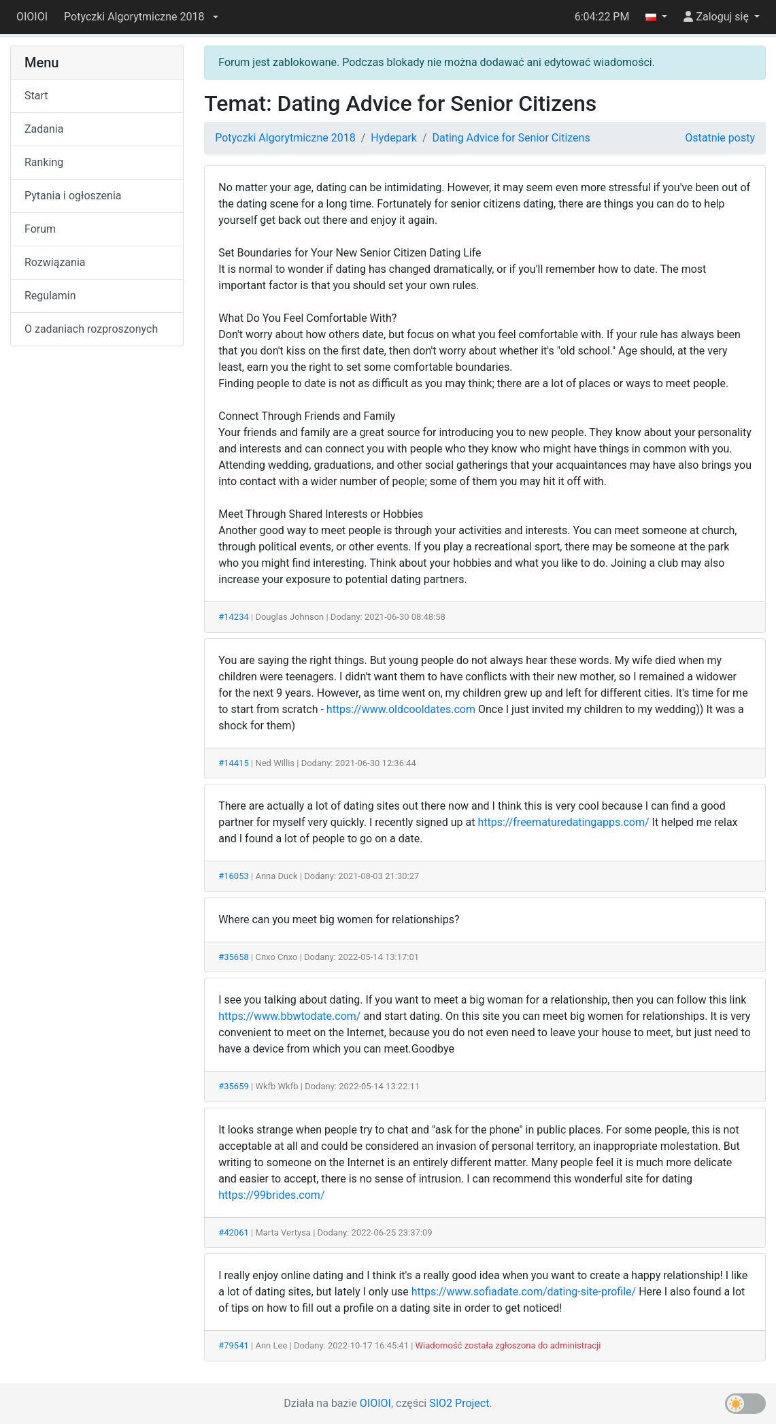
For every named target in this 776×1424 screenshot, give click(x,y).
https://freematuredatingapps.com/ (563, 822)
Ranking (43, 162)
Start (36, 95)
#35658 (233, 957)
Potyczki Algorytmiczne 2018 (285, 137)
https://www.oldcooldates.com (400, 709)
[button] (141, 17)
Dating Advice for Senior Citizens (511, 137)
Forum (40, 228)
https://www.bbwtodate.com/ (289, 1016)
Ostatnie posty (720, 137)
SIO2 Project (459, 1403)
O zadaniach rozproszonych (91, 328)
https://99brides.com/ (271, 1195)
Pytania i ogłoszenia (73, 195)
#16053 (233, 876)
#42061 (233, 1232)
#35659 (233, 1086)
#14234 (233, 617)
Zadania (43, 128)
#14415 (233, 763)
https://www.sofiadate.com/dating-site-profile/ (524, 1291)
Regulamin (50, 295)
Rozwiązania (54, 262)
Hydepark (394, 137)
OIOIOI (32, 16)
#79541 (233, 1345)
